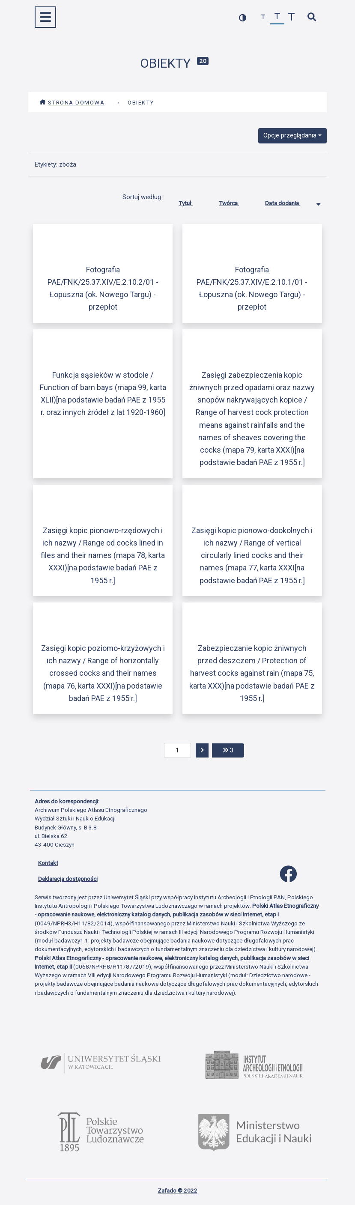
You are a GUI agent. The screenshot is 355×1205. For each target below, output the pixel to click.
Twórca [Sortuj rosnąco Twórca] (235, 201)
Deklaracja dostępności (68, 878)
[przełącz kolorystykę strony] (243, 17)
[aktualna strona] (177, 750)
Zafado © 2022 (177, 1190)
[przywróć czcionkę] (277, 17)
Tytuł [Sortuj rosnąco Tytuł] (192, 201)
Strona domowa (72, 102)
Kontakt (48, 862)
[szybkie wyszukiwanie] (312, 17)
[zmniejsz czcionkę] (263, 17)
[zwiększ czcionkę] (291, 17)
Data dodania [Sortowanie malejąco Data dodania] (289, 201)
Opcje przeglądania (289, 135)
